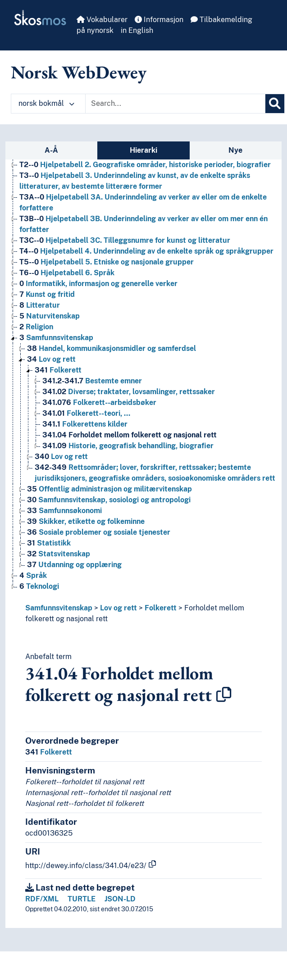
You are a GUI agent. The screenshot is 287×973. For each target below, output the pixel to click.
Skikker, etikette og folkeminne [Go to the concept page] (86, 521)
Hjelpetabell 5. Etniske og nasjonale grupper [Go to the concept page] (106, 262)
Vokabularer (102, 19)
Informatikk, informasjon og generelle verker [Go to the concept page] (98, 283)
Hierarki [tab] (143, 150)
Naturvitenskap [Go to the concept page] (49, 316)
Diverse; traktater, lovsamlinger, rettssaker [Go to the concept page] (128, 391)
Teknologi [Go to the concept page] (39, 586)
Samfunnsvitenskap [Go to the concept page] (56, 337)
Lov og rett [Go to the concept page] (51, 359)
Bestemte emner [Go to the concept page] (92, 381)
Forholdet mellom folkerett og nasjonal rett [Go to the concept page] (129, 435)
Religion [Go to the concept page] (36, 327)
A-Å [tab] (51, 150)
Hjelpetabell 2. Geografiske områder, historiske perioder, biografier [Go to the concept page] (145, 164)
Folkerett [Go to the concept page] (58, 370)
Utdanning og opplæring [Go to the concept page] (74, 564)
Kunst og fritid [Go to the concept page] (47, 294)
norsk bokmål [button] (46, 103)
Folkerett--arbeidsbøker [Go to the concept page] (99, 402)
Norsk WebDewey (78, 72)
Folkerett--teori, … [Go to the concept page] (86, 413)
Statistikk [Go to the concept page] (49, 543)
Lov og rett (118, 608)
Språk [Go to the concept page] (33, 575)
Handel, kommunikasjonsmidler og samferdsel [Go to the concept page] (111, 348)
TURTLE (82, 899)
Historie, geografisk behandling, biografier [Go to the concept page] (128, 445)
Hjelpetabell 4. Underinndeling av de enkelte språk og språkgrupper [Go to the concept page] (146, 251)
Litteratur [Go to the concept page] (39, 305)
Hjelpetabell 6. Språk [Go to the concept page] (66, 272)
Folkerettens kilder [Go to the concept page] (85, 424)
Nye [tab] (235, 150)
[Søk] (275, 104)
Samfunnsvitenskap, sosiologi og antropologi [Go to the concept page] (109, 500)
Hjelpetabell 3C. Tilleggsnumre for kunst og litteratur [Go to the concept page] (124, 240)
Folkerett (161, 608)
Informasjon (159, 19)
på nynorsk (95, 30)
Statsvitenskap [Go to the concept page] (58, 554)
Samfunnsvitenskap (58, 608)
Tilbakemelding (221, 19)
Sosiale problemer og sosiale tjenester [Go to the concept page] (98, 532)
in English (137, 30)
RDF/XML (42, 899)
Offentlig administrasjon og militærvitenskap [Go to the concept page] (109, 489)
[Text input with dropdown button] (175, 104)
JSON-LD (120, 899)
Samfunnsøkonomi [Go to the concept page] (64, 510)
